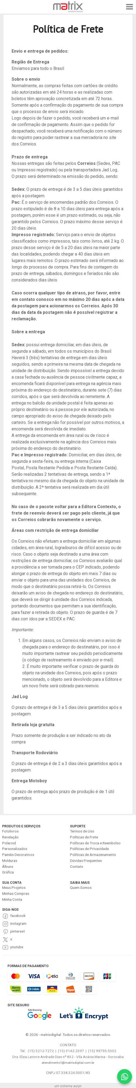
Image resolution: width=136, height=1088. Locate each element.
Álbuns (7, 866)
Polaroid (9, 843)
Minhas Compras (15, 893)
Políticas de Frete (84, 837)
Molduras (9, 860)
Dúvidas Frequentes (86, 860)
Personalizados (14, 848)
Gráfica (8, 872)
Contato (76, 866)
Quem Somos (81, 887)
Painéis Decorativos (18, 854)
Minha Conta (12, 899)
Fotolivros (10, 831)
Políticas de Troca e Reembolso (95, 843)
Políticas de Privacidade (89, 848)
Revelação (10, 837)
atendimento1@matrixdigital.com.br (68, 1063)
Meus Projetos (14, 887)
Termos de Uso (82, 831)
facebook (18, 915)
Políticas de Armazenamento (93, 854)
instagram (18, 923)
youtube (16, 947)
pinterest (17, 931)
